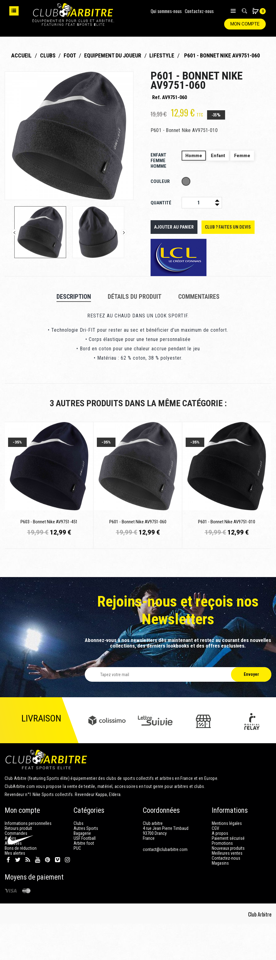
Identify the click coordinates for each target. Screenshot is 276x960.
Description (74, 296)
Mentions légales (227, 823)
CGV (215, 828)
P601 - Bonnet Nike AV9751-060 (137, 522)
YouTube (37, 896)
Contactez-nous (199, 10)
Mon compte (245, 24)
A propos (220, 833)
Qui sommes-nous (166, 10)
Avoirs (10, 838)
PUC (77, 848)
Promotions (222, 843)
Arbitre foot (84, 843)
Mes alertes (15, 853)
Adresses (13, 843)
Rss (27, 896)
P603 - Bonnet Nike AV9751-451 (49, 522)
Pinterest (47, 896)
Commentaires (198, 296)
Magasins (220, 863)
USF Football (85, 838)
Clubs (79, 823)
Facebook (8, 896)
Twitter (17, 896)
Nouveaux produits (228, 848)
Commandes (16, 833)
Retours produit (18, 828)
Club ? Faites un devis (225, 227)
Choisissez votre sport (14, 11)
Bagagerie (82, 833)
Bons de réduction (21, 848)
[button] (255, 11)
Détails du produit (134, 296)
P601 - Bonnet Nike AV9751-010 (226, 522)
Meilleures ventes (227, 853)
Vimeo (57, 896)
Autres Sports (86, 828)
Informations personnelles (28, 823)
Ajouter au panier (173, 227)
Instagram (67, 896)
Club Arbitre (259, 950)
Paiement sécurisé (228, 838)
